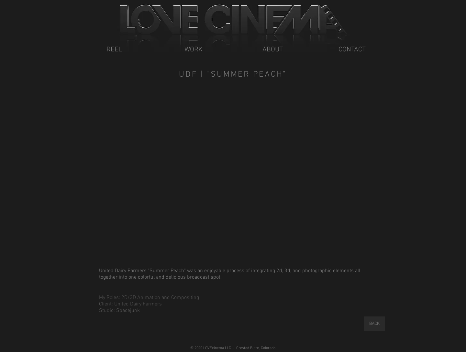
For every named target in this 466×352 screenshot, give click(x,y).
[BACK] (374, 323)
